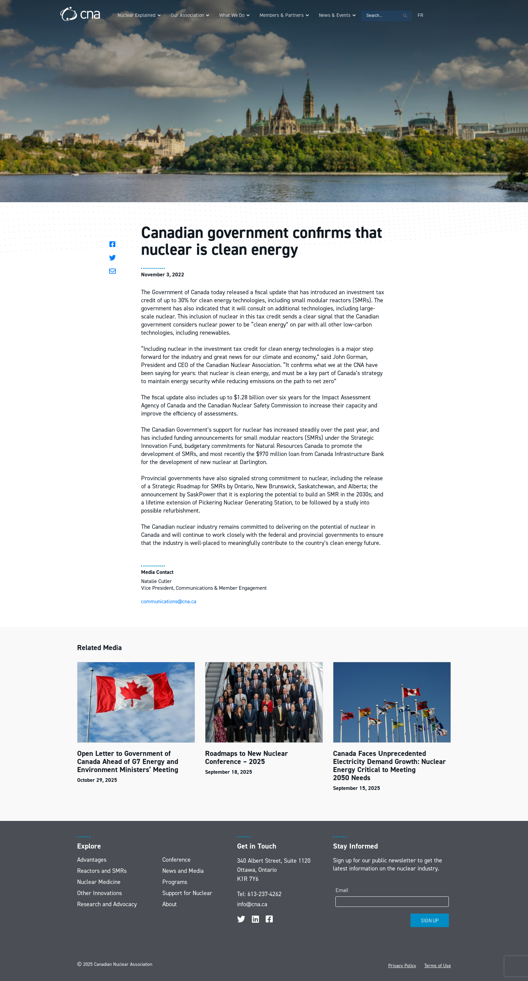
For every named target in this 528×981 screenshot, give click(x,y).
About (169, 904)
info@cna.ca (252, 904)
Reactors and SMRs (102, 870)
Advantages (91, 859)
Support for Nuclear (187, 893)
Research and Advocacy (107, 904)
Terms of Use (437, 965)
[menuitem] (420, 15)
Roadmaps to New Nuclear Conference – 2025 (246, 757)
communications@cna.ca (168, 601)
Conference (176, 859)
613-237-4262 (265, 894)
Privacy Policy (402, 965)
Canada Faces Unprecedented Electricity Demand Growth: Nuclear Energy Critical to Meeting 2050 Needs (389, 765)
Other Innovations (99, 893)
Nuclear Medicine (99, 882)
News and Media (183, 870)
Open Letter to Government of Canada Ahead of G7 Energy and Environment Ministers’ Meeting (127, 761)
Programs (174, 882)
